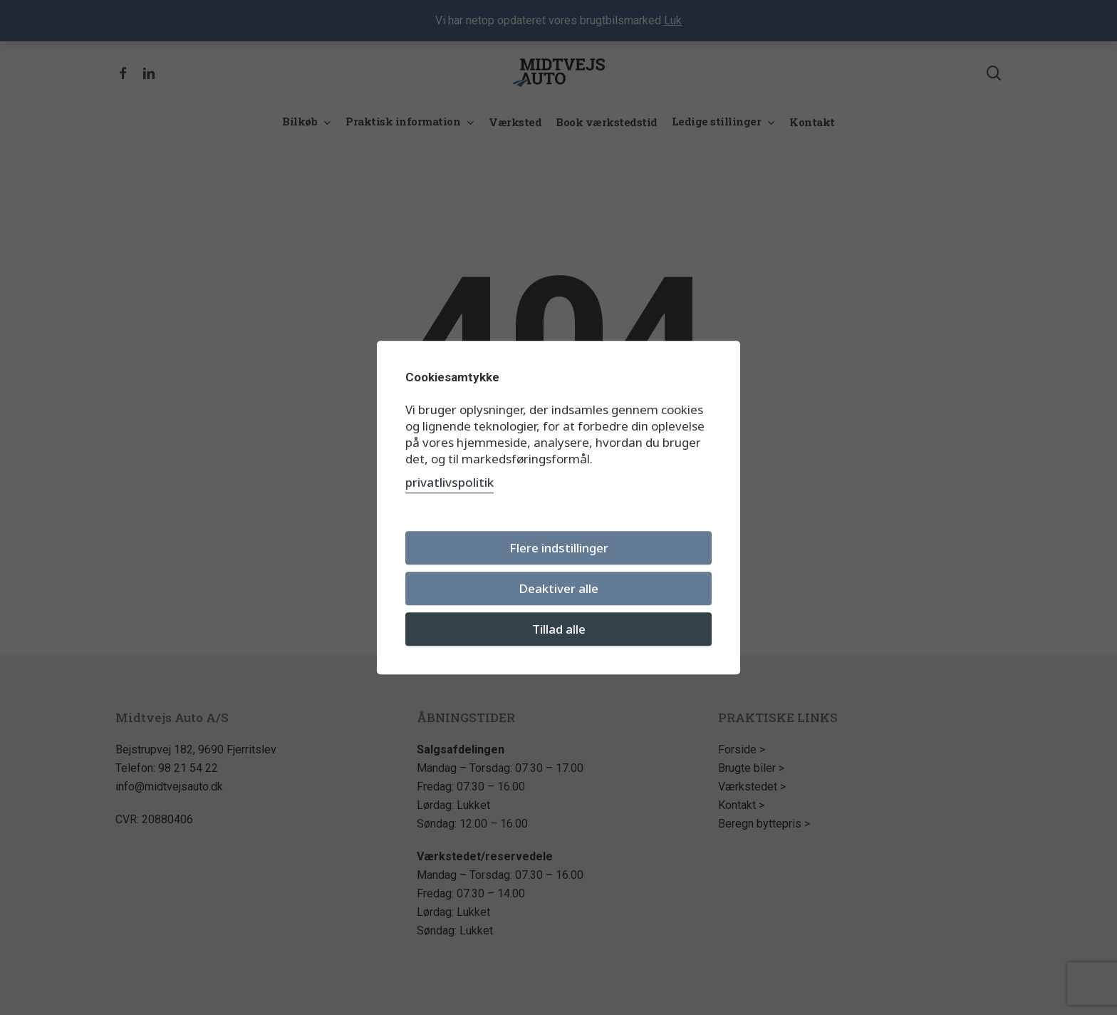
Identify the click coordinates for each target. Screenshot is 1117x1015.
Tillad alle (559, 629)
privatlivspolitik (449, 482)
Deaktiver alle (558, 588)
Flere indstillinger (558, 548)
